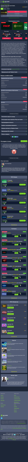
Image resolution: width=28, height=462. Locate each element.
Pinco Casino (6, 31)
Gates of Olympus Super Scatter (12, 305)
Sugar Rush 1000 (10, 324)
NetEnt (15, 405)
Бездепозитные (3, 405)
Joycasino (24, 273)
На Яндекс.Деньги (16, 397)
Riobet (18, 31)
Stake (25, 290)
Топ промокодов (17, 13)
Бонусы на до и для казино (11, 249)
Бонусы (5, 8)
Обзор (2, 8)
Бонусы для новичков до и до (12, 258)
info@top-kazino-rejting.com (21, 423)
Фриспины (2, 407)
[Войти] (26, 2)
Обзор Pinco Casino (23, 248)
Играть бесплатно (6, 38)
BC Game (24, 265)
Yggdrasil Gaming (16, 408)
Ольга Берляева (8, 163)
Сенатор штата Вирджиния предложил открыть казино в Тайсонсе (16, 350)
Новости (2, 395)
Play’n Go (15, 410)
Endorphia (15, 407)
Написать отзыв (24, 141)
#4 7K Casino (9, 207)
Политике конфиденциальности (17, 428)
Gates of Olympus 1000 (11, 318)
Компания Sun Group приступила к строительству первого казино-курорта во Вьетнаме (16, 368)
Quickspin (15, 412)
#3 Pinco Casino (10, 198)
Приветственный (4, 231)
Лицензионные (16, 402)
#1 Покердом (9, 180)
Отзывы (8, 8)
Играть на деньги (22, 184)
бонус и (6, 233)
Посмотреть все (14, 224)
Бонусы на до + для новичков (12, 241)
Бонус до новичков (9, 291)
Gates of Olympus (10, 311)
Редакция (2, 397)
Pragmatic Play (9, 306)
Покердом (24, 231)
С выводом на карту (17, 399)
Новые (15, 395)
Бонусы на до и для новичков (12, 283)
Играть (16, 236)
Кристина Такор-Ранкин (11, 378)
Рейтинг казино (17, 11)
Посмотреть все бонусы (14, 113)
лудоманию (14, 440)
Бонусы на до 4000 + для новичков (11, 266)
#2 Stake (8, 189)
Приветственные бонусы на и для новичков (13, 274)
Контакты (2, 399)
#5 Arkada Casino (10, 216)
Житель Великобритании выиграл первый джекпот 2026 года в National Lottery (16, 356)
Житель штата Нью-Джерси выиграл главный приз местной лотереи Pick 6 (15, 344)
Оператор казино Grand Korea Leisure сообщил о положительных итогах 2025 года (14, 362)
